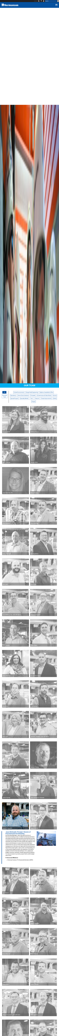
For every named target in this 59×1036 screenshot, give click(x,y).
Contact (35, 1)
